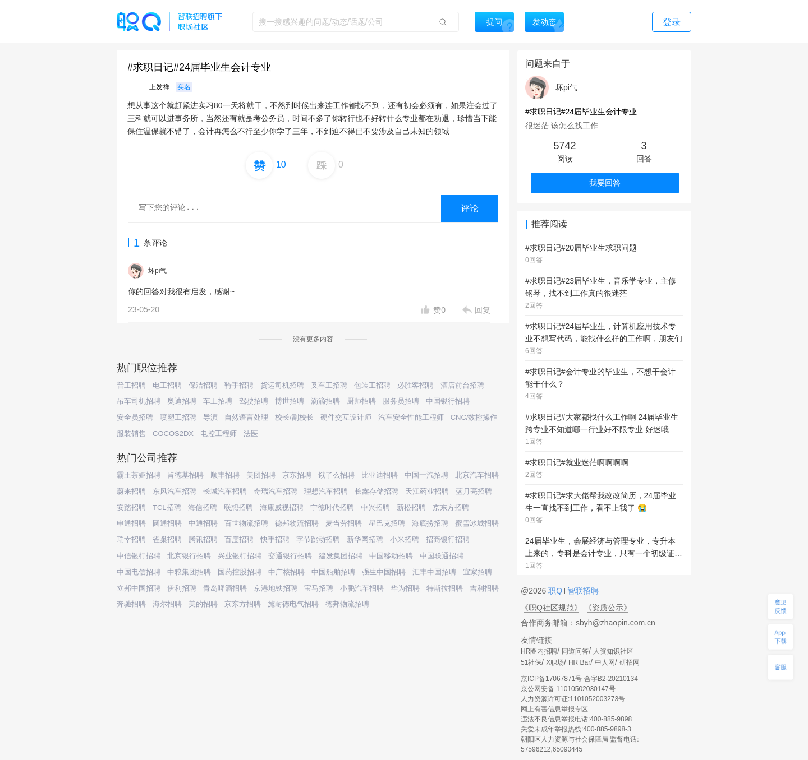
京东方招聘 (451, 507)
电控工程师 (218, 433)
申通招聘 (131, 523)
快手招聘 (275, 539)
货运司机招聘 (282, 385)
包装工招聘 (372, 385)
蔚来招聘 (131, 491)
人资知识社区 (613, 651)
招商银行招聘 (448, 539)
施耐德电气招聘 (293, 604)
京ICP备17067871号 (551, 679)
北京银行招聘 (189, 556)
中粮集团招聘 (189, 572)
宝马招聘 (318, 588)
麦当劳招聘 (343, 523)
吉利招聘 (484, 588)
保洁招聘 (203, 385)
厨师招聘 (361, 401)
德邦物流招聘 (297, 523)
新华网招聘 (365, 539)
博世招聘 (289, 401)
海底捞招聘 (430, 523)
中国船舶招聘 (333, 572)
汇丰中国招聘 (434, 572)
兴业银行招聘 (239, 556)
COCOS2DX (173, 433)
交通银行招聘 (290, 556)
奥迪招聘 (181, 401)
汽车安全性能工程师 (411, 417)
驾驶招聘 (253, 401)
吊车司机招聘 (138, 401)
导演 (210, 417)
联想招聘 (238, 507)
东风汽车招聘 (174, 491)
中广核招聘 (286, 572)
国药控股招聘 (239, 572)
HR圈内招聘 (539, 651)
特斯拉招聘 (444, 588)
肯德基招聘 (185, 475)
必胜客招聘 (415, 385)
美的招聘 (203, 604)
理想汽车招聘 (326, 491)
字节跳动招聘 (318, 539)
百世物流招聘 (246, 523)
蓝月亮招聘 (474, 491)
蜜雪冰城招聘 (477, 523)
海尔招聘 (167, 604)
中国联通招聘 (441, 556)
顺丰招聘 (225, 475)
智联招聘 (582, 590)
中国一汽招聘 (426, 475)
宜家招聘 (477, 572)
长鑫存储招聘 (376, 491)
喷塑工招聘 (178, 417)
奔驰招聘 (131, 604)
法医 (251, 433)
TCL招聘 (167, 507)
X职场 (555, 662)
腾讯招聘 (203, 539)
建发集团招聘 (340, 556)
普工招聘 (131, 385)
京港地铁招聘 (275, 588)
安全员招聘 (135, 417)
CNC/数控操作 (474, 417)
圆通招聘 (167, 523)
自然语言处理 (246, 417)
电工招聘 (167, 385)
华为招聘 (405, 588)
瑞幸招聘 (131, 539)
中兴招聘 (375, 507)
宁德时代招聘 (332, 507)
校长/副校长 (294, 417)
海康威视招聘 (282, 507)
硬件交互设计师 (345, 417)
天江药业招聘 (427, 491)
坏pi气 (157, 271)
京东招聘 (296, 475)
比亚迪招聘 (379, 475)
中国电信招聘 (138, 572)
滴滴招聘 (325, 401)
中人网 (605, 662)
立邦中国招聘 (138, 588)
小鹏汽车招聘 (362, 588)
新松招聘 (411, 507)
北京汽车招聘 (477, 475)
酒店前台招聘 (462, 385)
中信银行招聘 (138, 556)
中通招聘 (203, 523)
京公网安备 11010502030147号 (568, 689)
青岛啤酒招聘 (225, 588)
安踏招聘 (131, 507)
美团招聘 (261, 475)
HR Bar (579, 662)
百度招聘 (239, 539)
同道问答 (575, 651)
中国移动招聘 (391, 556)
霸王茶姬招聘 (138, 475)
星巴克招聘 (387, 523)
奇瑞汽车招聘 (275, 491)
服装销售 (131, 433)
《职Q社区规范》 (551, 607)
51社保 (531, 662)
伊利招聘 (181, 588)
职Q (556, 590)
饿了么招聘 (336, 475)
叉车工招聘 (329, 385)
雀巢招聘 (167, 539)
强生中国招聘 (384, 572)
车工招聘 (217, 401)
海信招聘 (202, 507)
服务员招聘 (401, 401)
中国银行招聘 (448, 401)
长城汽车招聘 (225, 491)
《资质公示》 (607, 607)
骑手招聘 (239, 385)
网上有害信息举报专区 (554, 709)
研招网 (629, 662)
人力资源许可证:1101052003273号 (573, 699)
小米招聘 (404, 539)
